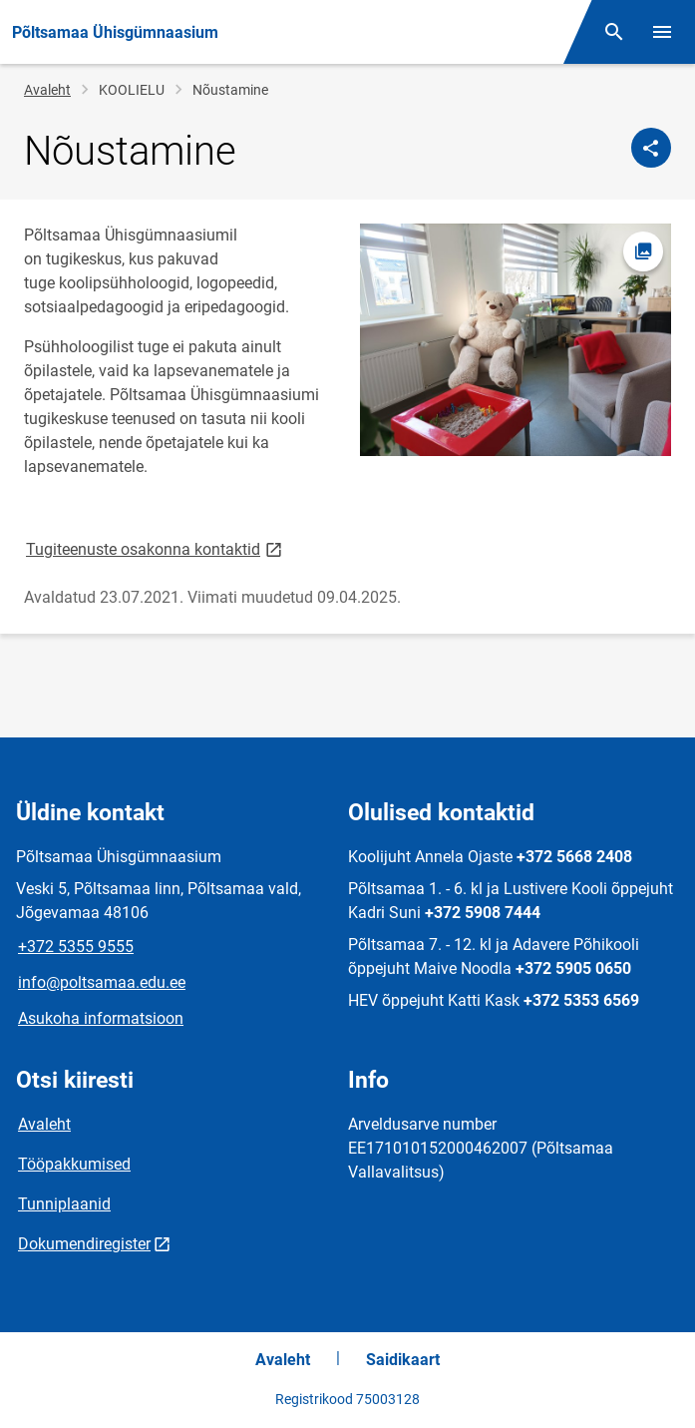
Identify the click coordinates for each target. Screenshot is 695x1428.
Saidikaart (403, 1359)
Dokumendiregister (84, 1243)
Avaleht (47, 90)
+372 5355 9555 (76, 946)
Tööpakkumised (74, 1164)
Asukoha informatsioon (100, 1018)
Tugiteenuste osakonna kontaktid (155, 548)
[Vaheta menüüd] (662, 32)
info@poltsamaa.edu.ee (101, 982)
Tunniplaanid (64, 1203)
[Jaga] (651, 148)
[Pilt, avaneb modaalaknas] (516, 340)
